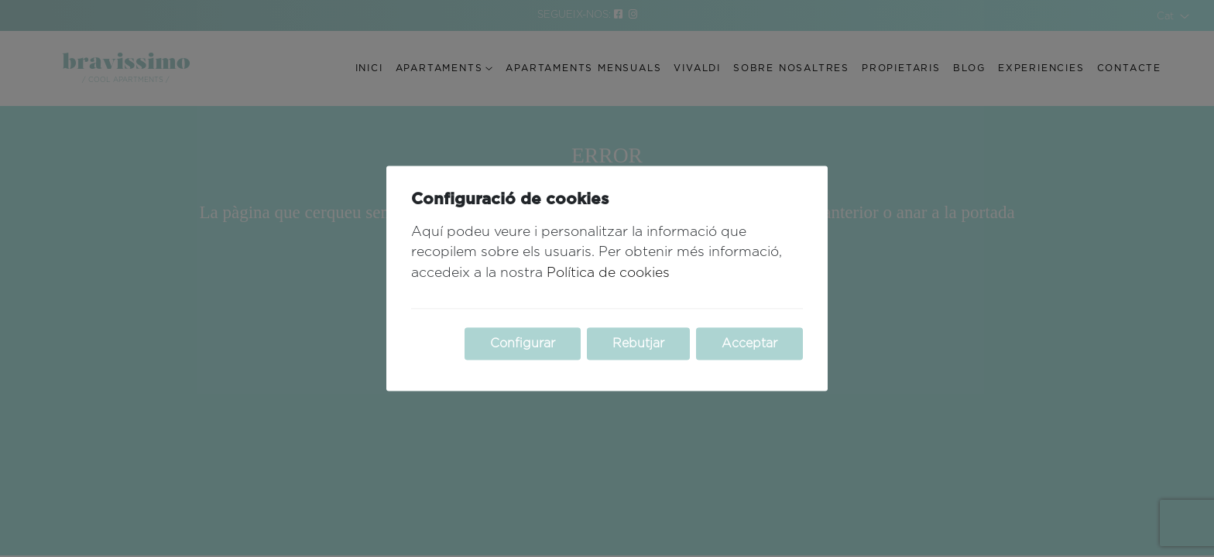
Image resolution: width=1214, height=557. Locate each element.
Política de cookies (608, 273)
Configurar (522, 344)
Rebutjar (638, 344)
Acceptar (749, 344)
